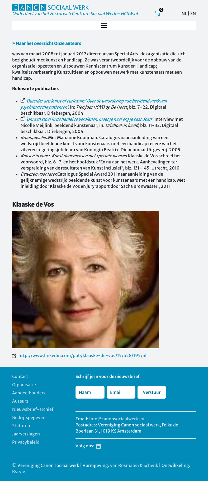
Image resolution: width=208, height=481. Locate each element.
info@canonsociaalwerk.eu (116, 418)
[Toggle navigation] (104, 25)
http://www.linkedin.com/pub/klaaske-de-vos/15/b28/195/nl (82, 355)
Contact (20, 376)
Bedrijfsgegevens (30, 417)
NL (184, 13)
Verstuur (151, 392)
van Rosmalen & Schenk (134, 465)
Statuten (21, 425)
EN (193, 13)
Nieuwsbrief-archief (32, 409)
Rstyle (18, 471)
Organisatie (24, 384)
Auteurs (20, 401)
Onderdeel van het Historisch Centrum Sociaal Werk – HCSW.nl (75, 13)
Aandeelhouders (28, 392)
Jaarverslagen (26, 434)
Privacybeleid (26, 442)
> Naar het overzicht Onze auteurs (46, 43)
